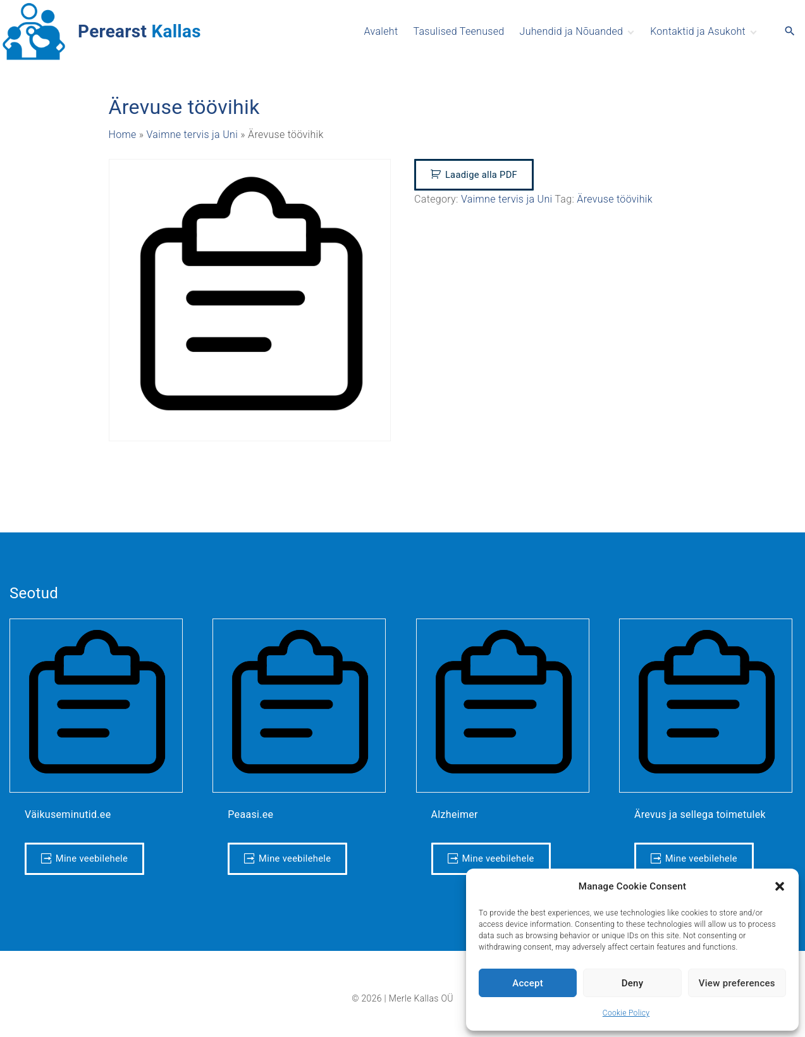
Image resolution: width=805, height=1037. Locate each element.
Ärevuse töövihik (615, 199)
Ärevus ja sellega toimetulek (700, 814)
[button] (779, 886)
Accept (527, 983)
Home (123, 135)
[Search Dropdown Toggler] (790, 31)
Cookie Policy (626, 1013)
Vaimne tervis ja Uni (192, 135)
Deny (633, 983)
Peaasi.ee (250, 814)
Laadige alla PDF (481, 174)
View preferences (737, 983)
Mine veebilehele (92, 858)
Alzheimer (454, 814)
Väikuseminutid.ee (68, 814)
